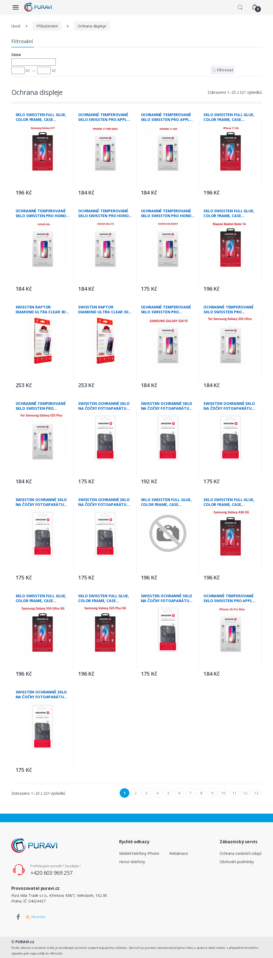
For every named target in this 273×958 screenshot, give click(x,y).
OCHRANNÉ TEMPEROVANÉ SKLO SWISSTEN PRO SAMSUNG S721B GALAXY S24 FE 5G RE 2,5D (168, 309)
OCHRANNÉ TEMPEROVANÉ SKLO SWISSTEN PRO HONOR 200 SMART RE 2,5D (167, 213)
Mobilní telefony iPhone (139, 853)
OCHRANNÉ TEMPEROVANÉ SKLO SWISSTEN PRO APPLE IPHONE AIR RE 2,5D (166, 117)
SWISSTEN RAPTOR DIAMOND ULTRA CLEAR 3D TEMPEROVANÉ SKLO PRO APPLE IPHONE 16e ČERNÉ (103, 309)
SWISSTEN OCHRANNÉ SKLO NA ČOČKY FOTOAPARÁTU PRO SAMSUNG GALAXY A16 (166, 598)
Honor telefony (132, 861)
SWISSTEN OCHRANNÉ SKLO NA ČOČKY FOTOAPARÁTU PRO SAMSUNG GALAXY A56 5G (166, 406)
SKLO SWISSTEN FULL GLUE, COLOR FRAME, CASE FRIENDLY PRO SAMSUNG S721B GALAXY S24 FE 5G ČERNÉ (166, 502)
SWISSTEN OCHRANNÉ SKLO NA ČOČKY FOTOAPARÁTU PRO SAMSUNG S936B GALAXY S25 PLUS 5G (104, 502)
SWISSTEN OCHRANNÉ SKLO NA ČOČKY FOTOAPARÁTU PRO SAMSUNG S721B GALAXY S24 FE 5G (104, 406)
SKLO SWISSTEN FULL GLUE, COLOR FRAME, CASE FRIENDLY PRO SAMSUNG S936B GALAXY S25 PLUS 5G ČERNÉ (103, 598)
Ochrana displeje (92, 26)
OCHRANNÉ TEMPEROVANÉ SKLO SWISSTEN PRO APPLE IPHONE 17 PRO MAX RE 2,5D (104, 117)
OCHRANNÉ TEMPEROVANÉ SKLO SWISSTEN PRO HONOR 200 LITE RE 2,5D (104, 213)
